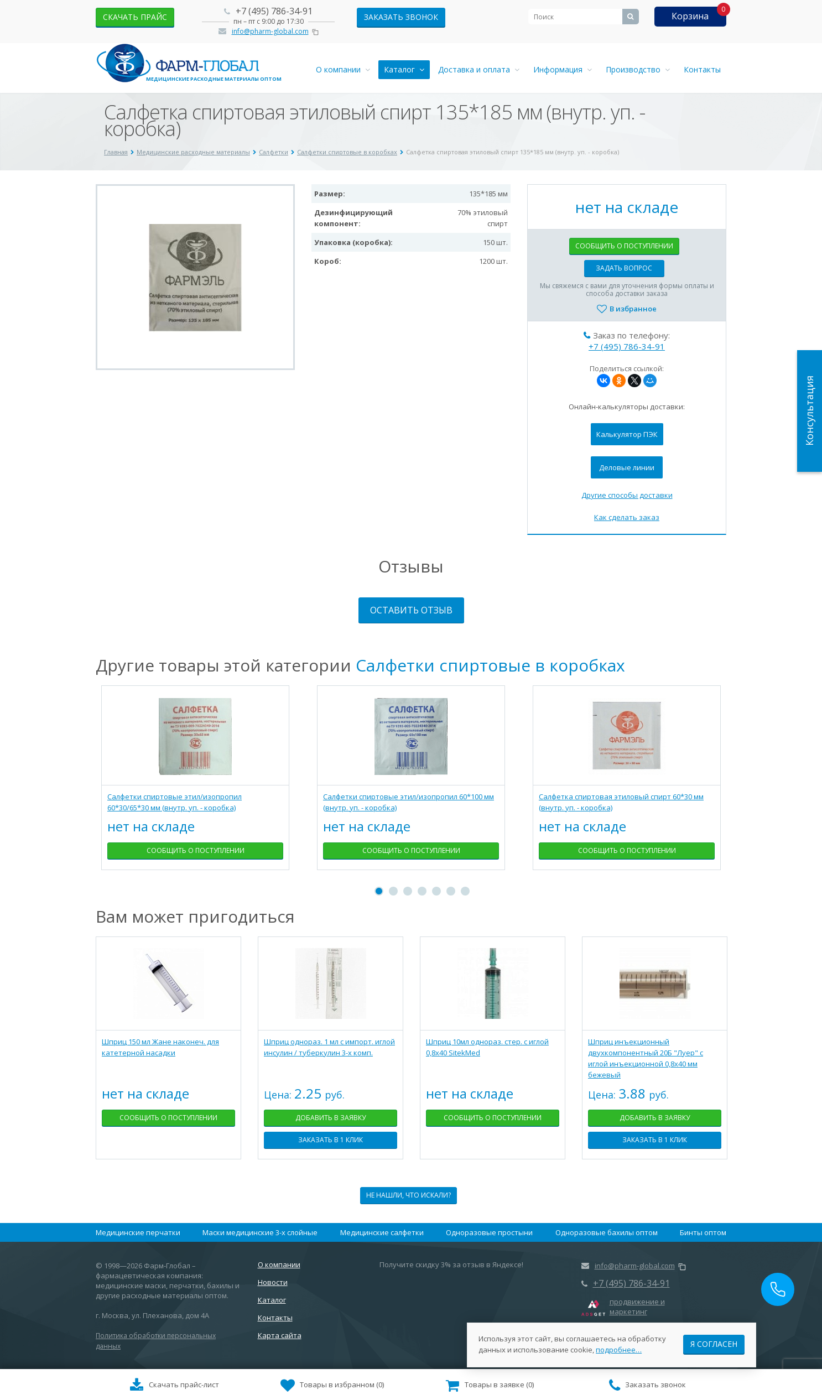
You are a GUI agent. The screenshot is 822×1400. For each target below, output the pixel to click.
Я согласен (713, 1338)
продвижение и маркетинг (637, 1306)
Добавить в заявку (330, 1117)
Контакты (702, 69)
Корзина (690, 16)
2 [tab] (393, 891)
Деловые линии (626, 467)
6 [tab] (450, 891)
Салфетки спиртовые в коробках (490, 665)
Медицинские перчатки (138, 1232)
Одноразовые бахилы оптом (606, 1232)
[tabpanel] (195, 786)
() (332, 1385)
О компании (343, 69)
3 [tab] (407, 891)
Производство (638, 69)
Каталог (404, 69)
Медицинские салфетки (382, 1232)
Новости (273, 1282)
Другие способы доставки (627, 495)
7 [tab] (465, 891)
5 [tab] (436, 891)
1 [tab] (378, 891)
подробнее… (619, 1344)
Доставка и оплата (478, 69)
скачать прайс (135, 17)
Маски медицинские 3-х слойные (260, 1232)
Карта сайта (279, 1335)
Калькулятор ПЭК (627, 434)
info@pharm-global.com (270, 31)
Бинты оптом (703, 1232)
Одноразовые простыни (489, 1232)
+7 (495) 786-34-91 (274, 11)
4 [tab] (422, 891)
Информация (562, 69)
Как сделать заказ (626, 517)
